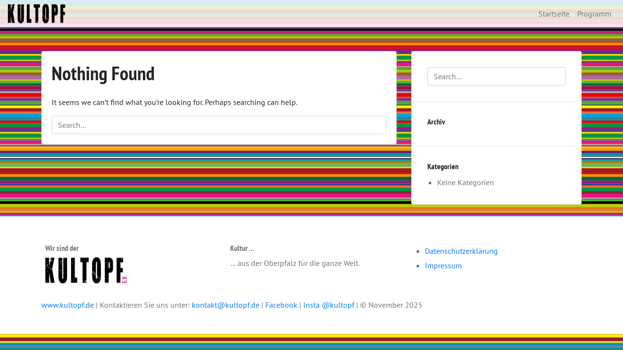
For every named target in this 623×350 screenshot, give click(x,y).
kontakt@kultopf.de (225, 305)
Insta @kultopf (329, 305)
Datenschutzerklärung (461, 251)
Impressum (443, 265)
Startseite (553, 13)
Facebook (282, 305)
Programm (594, 13)
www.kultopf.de (67, 305)
